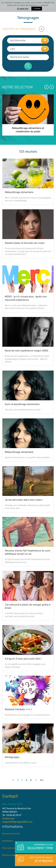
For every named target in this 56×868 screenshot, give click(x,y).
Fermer (36, 8)
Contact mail (8, 818)
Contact (10, 796)
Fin (41, 780)
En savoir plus (22, 9)
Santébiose (7, 841)
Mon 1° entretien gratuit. (40, 860)
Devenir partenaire (11, 833)
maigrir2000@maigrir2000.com (17, 822)
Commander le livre (40, 847)
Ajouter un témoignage (19, 29)
